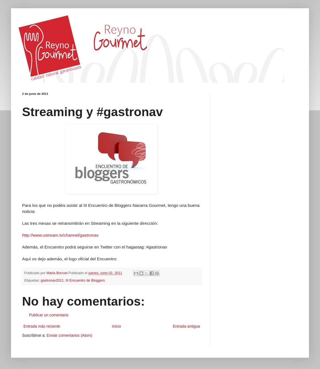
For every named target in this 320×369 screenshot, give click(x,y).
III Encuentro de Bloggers (85, 280)
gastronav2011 (52, 280)
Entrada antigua (186, 326)
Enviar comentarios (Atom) (69, 335)
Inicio (116, 326)
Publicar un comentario (48, 315)
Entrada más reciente (41, 326)
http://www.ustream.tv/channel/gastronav (60, 235)
